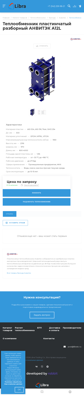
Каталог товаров (7, 329)
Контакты (49, 338)
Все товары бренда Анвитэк (19, 273)
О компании (10, 338)
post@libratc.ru (74, 347)
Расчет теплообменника (25, 329)
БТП (39, 327)
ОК (19, 389)
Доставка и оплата (54, 329)
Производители (72, 327)
